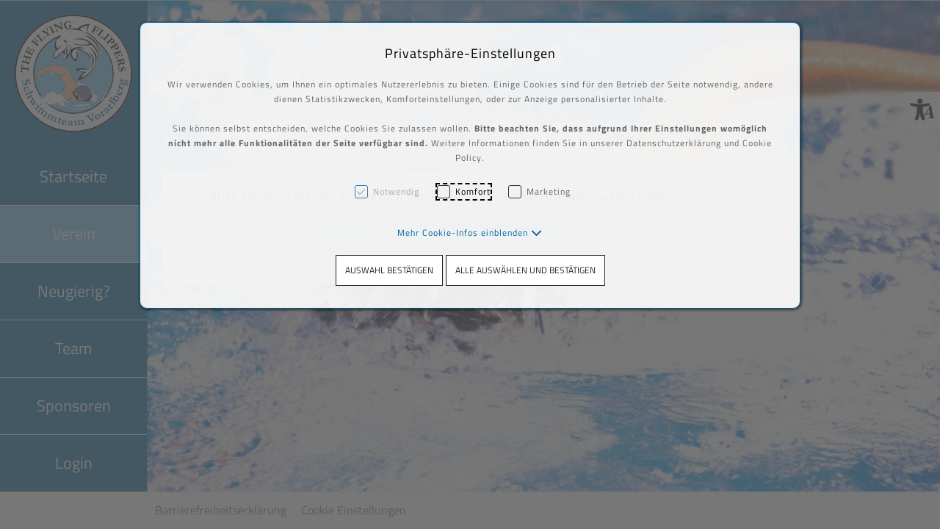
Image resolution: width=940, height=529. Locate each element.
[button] (470, 233)
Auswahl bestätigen (389, 270)
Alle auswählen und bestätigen (525, 270)
